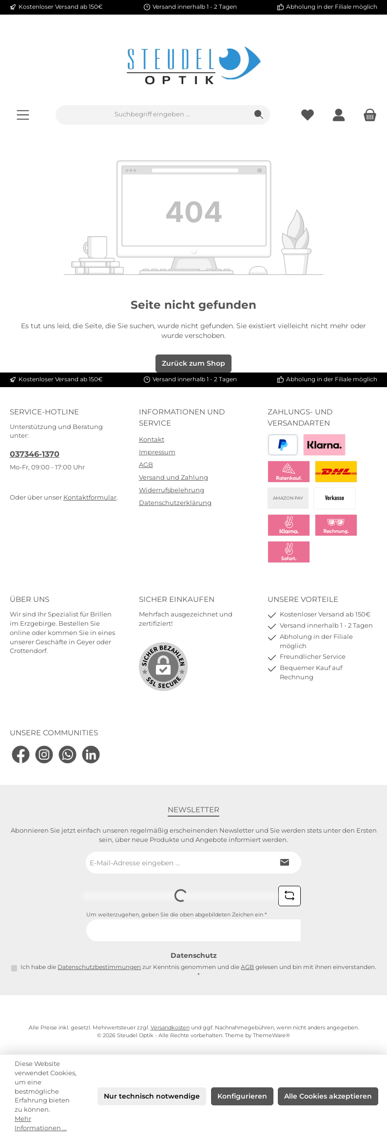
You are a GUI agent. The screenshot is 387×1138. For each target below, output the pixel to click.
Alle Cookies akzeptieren (328, 1096)
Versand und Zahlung (173, 477)
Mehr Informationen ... (41, 1123)
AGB (146, 464)
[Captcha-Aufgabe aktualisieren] (289, 896)
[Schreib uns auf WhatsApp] (67, 754)
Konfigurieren (242, 1096)
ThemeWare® (271, 1035)
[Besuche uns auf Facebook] (21, 754)
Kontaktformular (89, 497)
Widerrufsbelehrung (171, 490)
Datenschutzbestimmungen (99, 967)
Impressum (157, 452)
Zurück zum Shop (193, 363)
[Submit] (284, 863)
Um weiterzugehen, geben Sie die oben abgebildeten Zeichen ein (176, 915)
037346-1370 (34, 454)
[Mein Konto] (339, 115)
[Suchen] (259, 115)
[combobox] (152, 115)
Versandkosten (170, 1028)
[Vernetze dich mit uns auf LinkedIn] (91, 754)
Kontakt (151, 439)
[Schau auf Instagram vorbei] (44, 754)
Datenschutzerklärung (175, 502)
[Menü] (23, 115)
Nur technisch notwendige (152, 1096)
